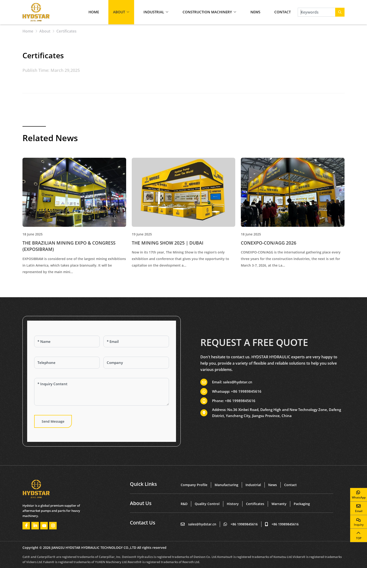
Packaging (302, 504)
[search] (340, 12)
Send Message (53, 421)
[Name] (67, 342)
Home (93, 12)
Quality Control (207, 504)
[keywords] (316, 12)
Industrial (153, 12)
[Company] (136, 363)
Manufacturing (226, 485)
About (119, 12)
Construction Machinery (207, 12)
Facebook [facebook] (26, 525)
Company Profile (194, 485)
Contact (282, 12)
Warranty (279, 504)
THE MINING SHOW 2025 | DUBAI (167, 243)
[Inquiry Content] (101, 392)
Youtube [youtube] (44, 525)
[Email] (136, 342)
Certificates (255, 504)
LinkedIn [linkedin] (35, 525)
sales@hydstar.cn (237, 382)
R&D (184, 504)
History (233, 504)
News (255, 12)
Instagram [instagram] (53, 525)
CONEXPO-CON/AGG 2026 (268, 243)
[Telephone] (67, 363)
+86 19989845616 (246, 391)
